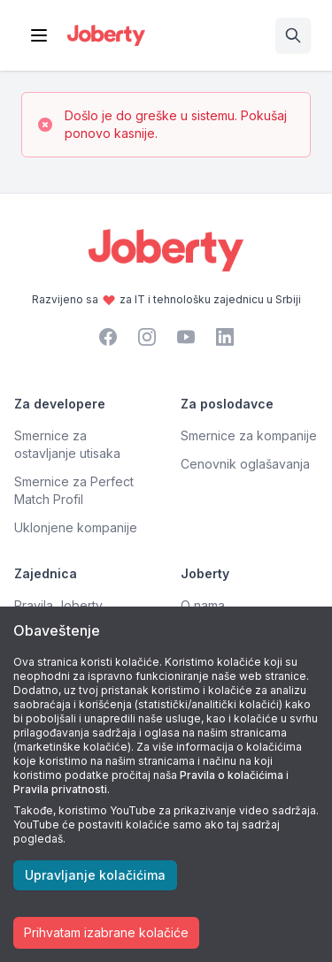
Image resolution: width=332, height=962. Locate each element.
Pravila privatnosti (60, 789)
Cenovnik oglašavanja (245, 463)
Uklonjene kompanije (75, 527)
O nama (203, 605)
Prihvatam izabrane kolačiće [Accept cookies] (106, 932)
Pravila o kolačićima (231, 775)
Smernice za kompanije (249, 435)
